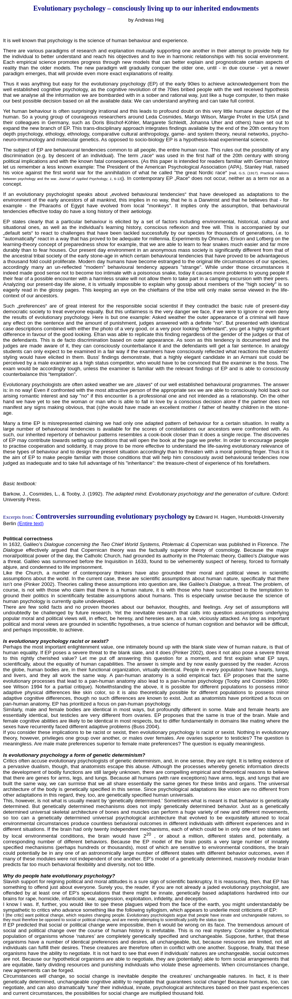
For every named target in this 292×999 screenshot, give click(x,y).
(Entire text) (30, 523)
